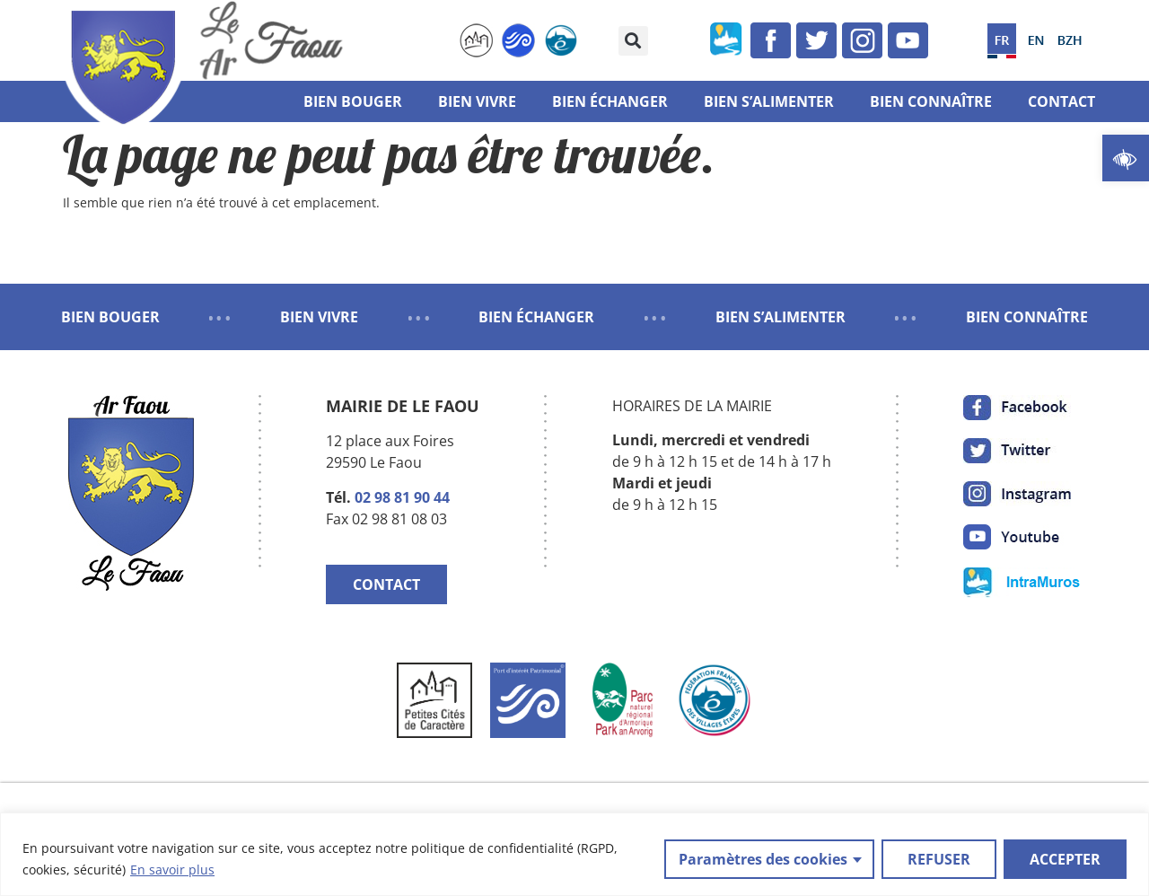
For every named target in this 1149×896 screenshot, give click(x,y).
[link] (1125, 158)
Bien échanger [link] (610, 101)
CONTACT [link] (386, 584)
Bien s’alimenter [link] (769, 101)
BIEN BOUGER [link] (110, 317)
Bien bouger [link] (352, 101)
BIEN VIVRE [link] (319, 317)
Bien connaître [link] (931, 101)
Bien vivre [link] (477, 101)
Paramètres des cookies (763, 859)
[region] (574, 854)
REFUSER (939, 859)
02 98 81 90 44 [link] (402, 497)
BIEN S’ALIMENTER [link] (780, 317)
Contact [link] (1061, 101)
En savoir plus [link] (172, 869)
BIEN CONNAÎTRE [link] (1027, 317)
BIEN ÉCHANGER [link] (536, 317)
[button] (633, 41)
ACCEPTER (1065, 859)
